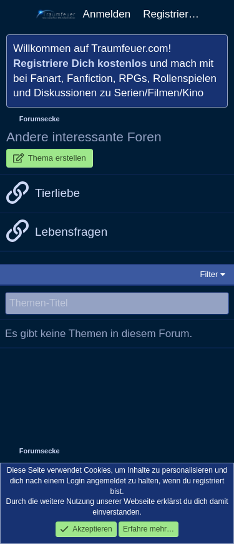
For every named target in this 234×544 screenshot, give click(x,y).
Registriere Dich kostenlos (80, 63)
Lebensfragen (71, 231)
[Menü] (17, 14)
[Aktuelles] (218, 14)
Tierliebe (57, 192)
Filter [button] (209, 274)
